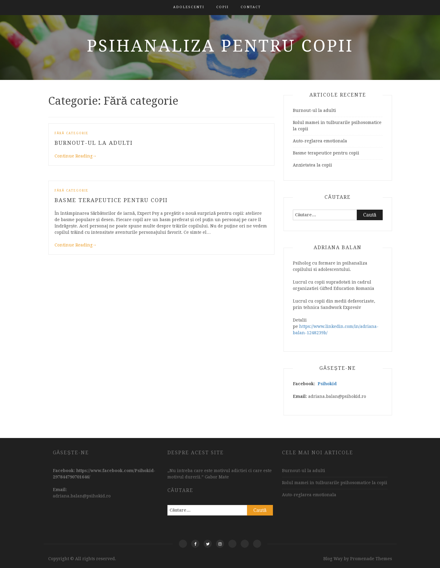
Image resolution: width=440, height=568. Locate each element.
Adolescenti (188, 7)
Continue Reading (76, 156)
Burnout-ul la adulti (94, 143)
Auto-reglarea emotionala (320, 140)
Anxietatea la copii (312, 165)
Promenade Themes (371, 558)
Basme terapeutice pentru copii (111, 200)
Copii (222, 7)
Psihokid (327, 383)
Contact (251, 7)
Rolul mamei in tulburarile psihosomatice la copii (334, 482)
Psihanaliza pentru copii (220, 46)
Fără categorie (71, 133)
